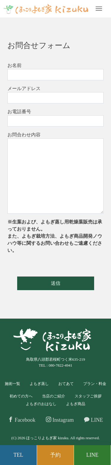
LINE (93, 420)
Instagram (60, 420)
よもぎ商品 (75, 404)
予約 (55, 455)
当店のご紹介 (53, 396)
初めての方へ (21, 396)
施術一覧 (12, 383)
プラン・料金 (94, 383)
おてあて (66, 383)
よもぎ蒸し (39, 383)
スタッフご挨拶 (88, 396)
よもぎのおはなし (41, 404)
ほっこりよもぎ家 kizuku (47, 438)
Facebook (21, 420)
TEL (18, 455)
